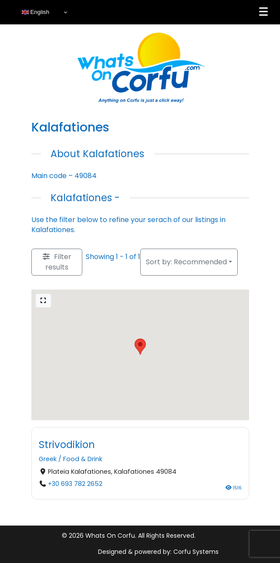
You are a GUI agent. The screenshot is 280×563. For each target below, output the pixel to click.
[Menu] (263, 11)
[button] (140, 346)
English (35, 12)
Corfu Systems (196, 551)
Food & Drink (82, 459)
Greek (48, 459)
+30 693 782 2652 (74, 483)
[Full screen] (43, 300)
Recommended (186, 262)
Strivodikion (67, 445)
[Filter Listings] (56, 262)
